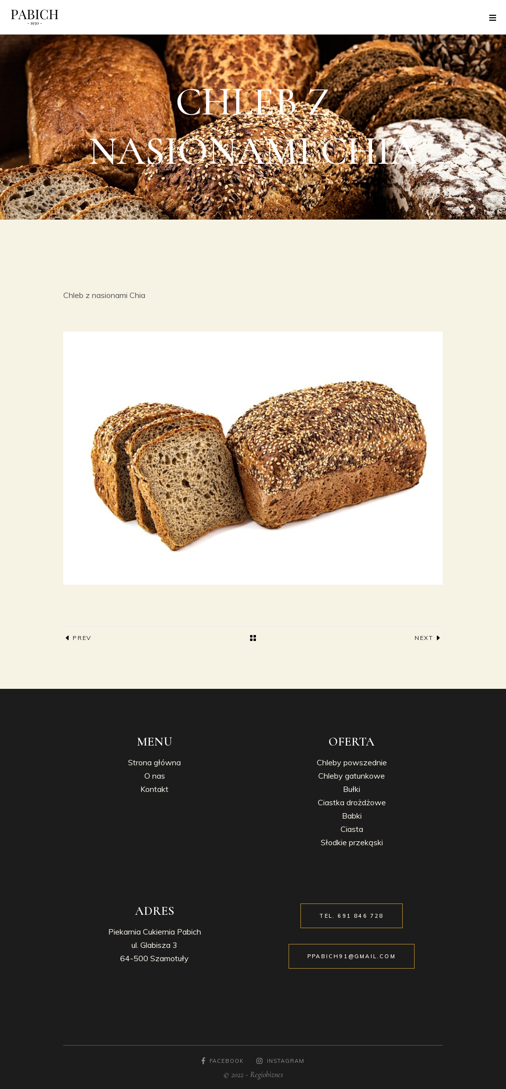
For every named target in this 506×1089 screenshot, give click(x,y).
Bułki (351, 789)
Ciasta (351, 829)
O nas (154, 776)
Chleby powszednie (352, 762)
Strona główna (154, 762)
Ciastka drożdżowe (352, 802)
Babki (352, 816)
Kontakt (154, 789)
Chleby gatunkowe (351, 776)
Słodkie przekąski (352, 842)
